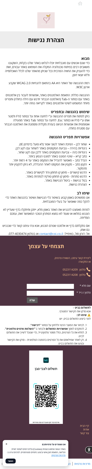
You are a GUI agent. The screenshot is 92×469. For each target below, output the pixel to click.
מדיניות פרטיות (82, 464)
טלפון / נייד (83, 292)
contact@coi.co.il (51, 234)
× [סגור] (6, 444)
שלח (32, 300)
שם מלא (85, 285)
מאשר (10, 461)
